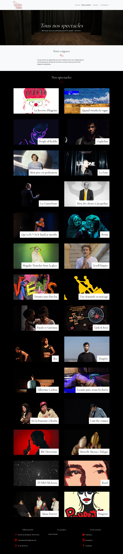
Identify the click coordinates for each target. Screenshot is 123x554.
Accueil (77, 5)
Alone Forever (53, 534)
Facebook (87, 546)
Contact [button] (95, 5)
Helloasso (87, 535)
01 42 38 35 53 (23, 546)
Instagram (87, 540)
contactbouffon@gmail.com (27, 540)
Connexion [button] (104, 5)
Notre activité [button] (85, 5)
